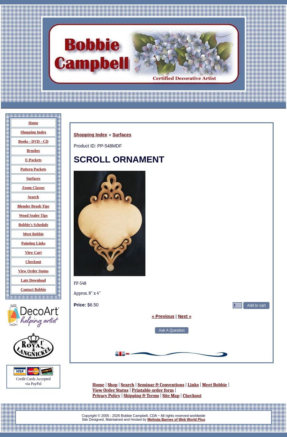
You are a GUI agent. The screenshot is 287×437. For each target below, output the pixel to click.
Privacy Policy (106, 395)
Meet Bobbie (214, 385)
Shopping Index (90, 134)
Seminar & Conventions (161, 385)
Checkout (192, 395)
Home (98, 385)
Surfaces (122, 134)
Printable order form (153, 390)
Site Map (170, 395)
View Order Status (110, 390)
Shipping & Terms (141, 395)
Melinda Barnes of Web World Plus (176, 419)
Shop (112, 385)
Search (127, 385)
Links (193, 385)
